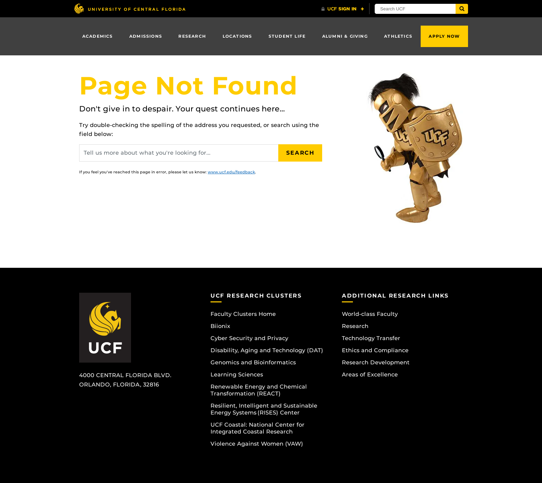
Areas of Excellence (370, 374)
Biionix (220, 326)
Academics (97, 36)
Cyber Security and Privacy (249, 338)
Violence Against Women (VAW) (257, 443)
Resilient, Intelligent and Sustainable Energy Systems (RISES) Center (264, 409)
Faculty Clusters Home (243, 314)
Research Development (376, 362)
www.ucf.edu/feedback (231, 172)
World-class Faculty (370, 314)
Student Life (287, 36)
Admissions (145, 36)
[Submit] (462, 9)
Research (192, 36)
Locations (237, 36)
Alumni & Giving (345, 36)
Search (300, 152)
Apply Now (444, 36)
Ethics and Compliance (375, 350)
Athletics (398, 36)
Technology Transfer (371, 338)
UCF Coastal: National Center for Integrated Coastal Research (258, 428)
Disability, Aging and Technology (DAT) (267, 350)
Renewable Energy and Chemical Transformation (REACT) (259, 390)
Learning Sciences (237, 374)
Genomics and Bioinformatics (253, 362)
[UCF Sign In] (342, 9)
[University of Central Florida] (129, 8)
